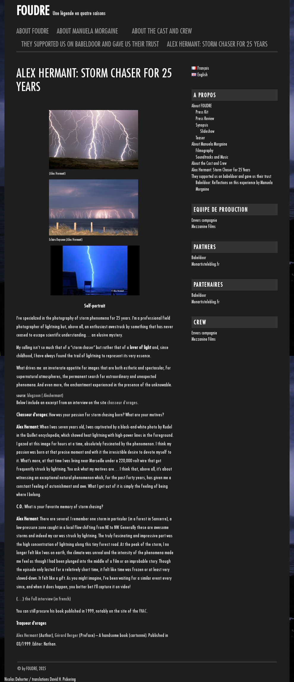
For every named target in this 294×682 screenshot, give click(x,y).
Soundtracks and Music (212, 157)
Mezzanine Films (204, 226)
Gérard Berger (66, 635)
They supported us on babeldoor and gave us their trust (90, 44)
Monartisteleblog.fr (205, 264)
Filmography (204, 150)
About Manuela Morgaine (90, 31)
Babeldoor (199, 257)
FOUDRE (32, 10)
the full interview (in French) (48, 598)
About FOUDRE (32, 31)
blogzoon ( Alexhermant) (45, 395)
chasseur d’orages (122, 402)
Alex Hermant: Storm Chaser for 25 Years (217, 44)
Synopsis (202, 125)
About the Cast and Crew (162, 31)
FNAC (143, 611)
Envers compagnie (204, 220)
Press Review (205, 118)
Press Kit (202, 111)
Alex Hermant (27, 635)
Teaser (200, 137)
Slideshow (207, 131)
